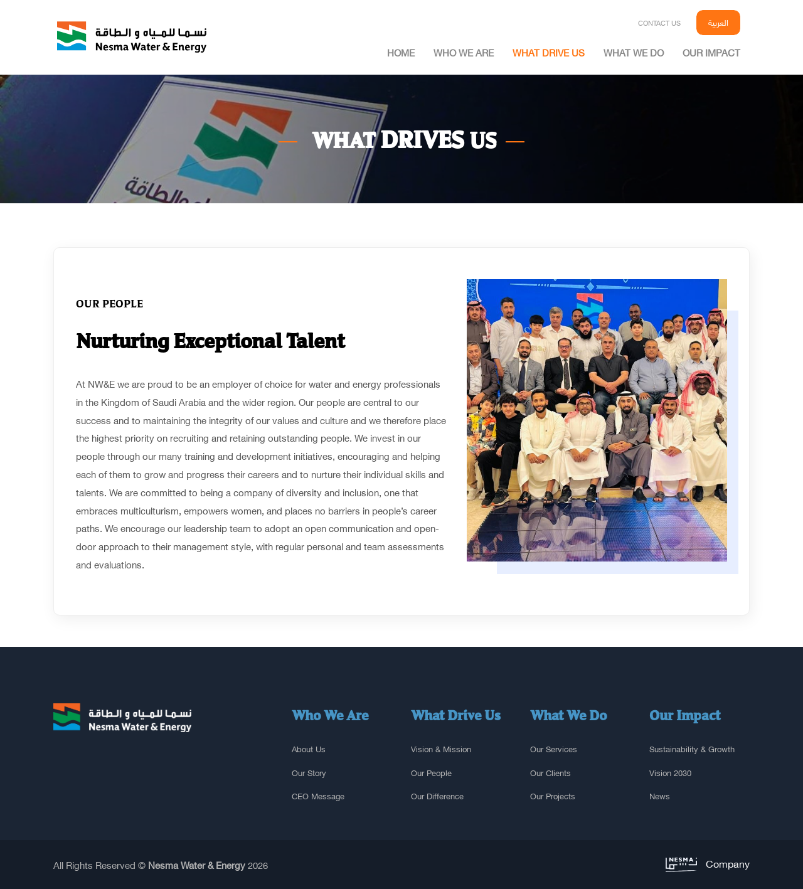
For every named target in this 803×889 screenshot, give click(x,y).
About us (309, 749)
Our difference (437, 796)
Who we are (463, 52)
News (659, 796)
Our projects (552, 796)
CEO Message (318, 796)
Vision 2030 (670, 773)
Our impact (711, 52)
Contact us (659, 23)
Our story (309, 773)
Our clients (550, 773)
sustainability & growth (692, 749)
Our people (431, 773)
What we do (634, 52)
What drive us (549, 52)
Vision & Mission (441, 749)
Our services (553, 749)
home (401, 52)
